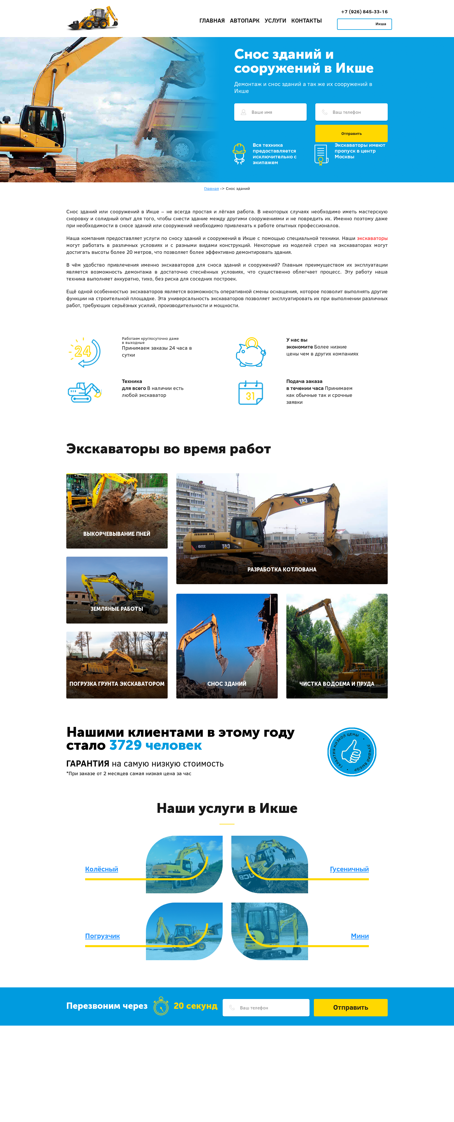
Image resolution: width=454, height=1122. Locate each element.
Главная (212, 20)
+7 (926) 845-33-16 (364, 11)
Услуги (275, 20)
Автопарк (245, 20)
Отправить (351, 133)
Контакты (306, 20)
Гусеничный (349, 869)
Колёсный (101, 869)
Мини (360, 935)
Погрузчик (102, 935)
